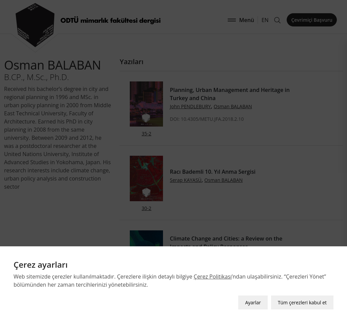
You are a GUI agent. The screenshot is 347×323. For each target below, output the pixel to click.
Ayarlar (253, 301)
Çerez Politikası (213, 275)
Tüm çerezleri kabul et (302, 301)
